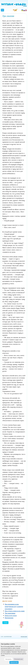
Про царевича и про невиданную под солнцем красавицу (14, 606)
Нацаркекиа (9, 618)
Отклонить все (18, 659)
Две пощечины (10, 613)
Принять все (14, 662)
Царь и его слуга (11, 615)
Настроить (8, 659)
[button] (2, 10)
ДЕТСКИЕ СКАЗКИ (24, 636)
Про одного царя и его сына (14, 611)
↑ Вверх (5, 623)
